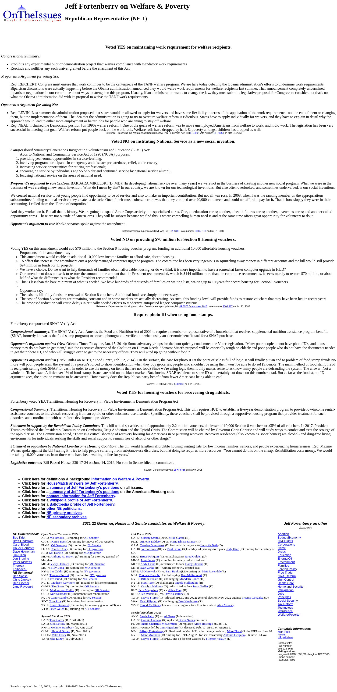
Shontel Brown (60, 631)
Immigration (286, 590)
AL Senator (91, 537)
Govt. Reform (287, 576)
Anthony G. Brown (62, 556)
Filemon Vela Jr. (216, 638)
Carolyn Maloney (152, 586)
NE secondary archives (66, 517)
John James (148, 560)
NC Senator (89, 579)
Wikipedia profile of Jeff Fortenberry (81, 500)
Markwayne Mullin (62, 590)
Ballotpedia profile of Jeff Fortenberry (82, 504)
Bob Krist (19, 537)
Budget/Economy (289, 537)
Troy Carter (57, 620)
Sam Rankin (173, 571)
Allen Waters (146, 594)
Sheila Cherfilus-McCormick (159, 623)
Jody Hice (232, 549)
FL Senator (94, 545)
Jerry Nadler (200, 586)
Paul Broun (174, 549)
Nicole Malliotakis (186, 582)
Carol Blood (21, 544)
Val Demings (59, 545)
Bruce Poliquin (149, 556)
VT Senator (92, 608)
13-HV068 (218, 133)
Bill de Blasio (149, 579)
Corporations (286, 544)
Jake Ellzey (57, 638)
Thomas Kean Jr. (149, 575)
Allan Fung (175, 590)
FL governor (95, 549)
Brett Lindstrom (23, 541)
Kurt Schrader (58, 594)
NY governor (92, 571)
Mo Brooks (57, 537)
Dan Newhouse (188, 601)
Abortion (283, 534)
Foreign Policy (287, 569)
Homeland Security (290, 586)
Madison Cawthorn (63, 582)
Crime (282, 548)
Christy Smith (150, 537)
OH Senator (92, 586)
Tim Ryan (58, 586)
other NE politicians (63, 509)
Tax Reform (285, 604)
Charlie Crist (59, 549)
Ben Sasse (20, 576)
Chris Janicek (22, 579)
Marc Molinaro (150, 635)
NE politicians (285, 637)
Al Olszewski (148, 571)
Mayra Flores (149, 597)
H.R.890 (193, 133)
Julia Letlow (57, 623)
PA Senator (94, 597)
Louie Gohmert (59, 605)
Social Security (288, 600)
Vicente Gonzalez (252, 597)
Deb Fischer (21, 583)
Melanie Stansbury (62, 627)
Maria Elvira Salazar (182, 541)
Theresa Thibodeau (20, 567)
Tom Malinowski (191, 575)
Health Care (286, 583)
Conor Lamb (59, 597)
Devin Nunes (186, 620)
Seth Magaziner (148, 590)
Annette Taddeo (150, 541)
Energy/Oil (285, 558)
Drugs (282, 551)
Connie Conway (151, 620)
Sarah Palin (147, 616)
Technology (285, 607)
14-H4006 (179, 384)
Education (284, 555)
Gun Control (286, 579)
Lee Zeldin (56, 571)
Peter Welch (56, 608)
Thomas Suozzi (59, 575)
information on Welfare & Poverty (120, 479)
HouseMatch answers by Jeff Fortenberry (82, 483)
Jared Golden (193, 556)
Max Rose (147, 582)
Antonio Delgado (234, 635)
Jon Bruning (21, 558)
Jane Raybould (23, 586)
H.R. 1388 (174, 231)
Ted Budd (56, 579)
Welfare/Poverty (288, 614)
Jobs (281, 593)
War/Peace (285, 611)
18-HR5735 (179, 469)
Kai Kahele (56, 552)
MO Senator (97, 564)
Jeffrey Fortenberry (151, 631)
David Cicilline (174, 594)
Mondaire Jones (189, 579)
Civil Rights (285, 541)
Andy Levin (147, 564)
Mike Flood (234, 631)
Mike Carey (59, 635)
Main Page (284, 631)
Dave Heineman (24, 551)
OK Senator (102, 590)
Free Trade (285, 572)
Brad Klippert (148, 601)
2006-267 (228, 306)
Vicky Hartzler (59, 564)
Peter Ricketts (22, 562)
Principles (284, 597)
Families (283, 565)
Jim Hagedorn (169, 627)
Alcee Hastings (203, 623)
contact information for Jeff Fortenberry (80, 496)
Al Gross (169, 616)
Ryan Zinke (147, 567)
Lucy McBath (209, 545)
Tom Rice (55, 601)
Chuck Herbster (23, 548)
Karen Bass (58, 541)
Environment (286, 562)
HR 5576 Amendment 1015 (193, 306)
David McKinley (150, 605)
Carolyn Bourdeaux (152, 545)
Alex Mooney (225, 605)
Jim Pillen (19, 555)
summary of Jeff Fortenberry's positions (84, 488)
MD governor (92, 552)
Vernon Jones (149, 549)
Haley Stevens (194, 564)
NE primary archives (64, 513)
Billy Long (57, 567)
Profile (281, 634)
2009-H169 (200, 231)
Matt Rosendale (212, 571)
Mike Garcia (176, 537)
